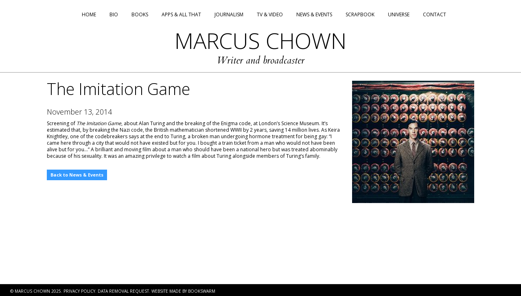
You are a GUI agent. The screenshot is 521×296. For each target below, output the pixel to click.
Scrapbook (360, 14)
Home (89, 14)
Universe (398, 14)
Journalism (229, 14)
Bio (113, 14)
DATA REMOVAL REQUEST (123, 291)
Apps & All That (181, 14)
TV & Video (270, 14)
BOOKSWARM (201, 291)
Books (139, 14)
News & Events (314, 14)
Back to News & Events (76, 175)
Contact (434, 14)
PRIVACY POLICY (79, 291)
